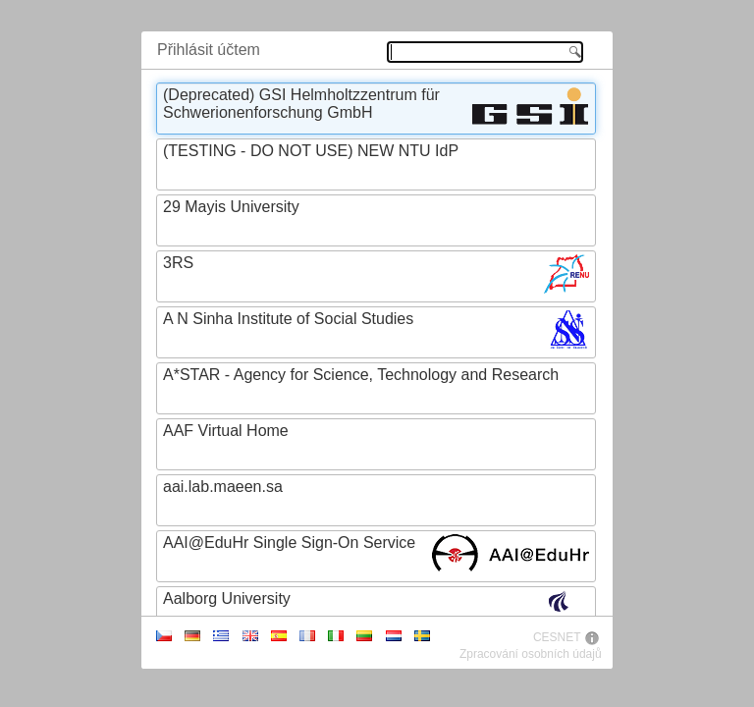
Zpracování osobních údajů (530, 654)
